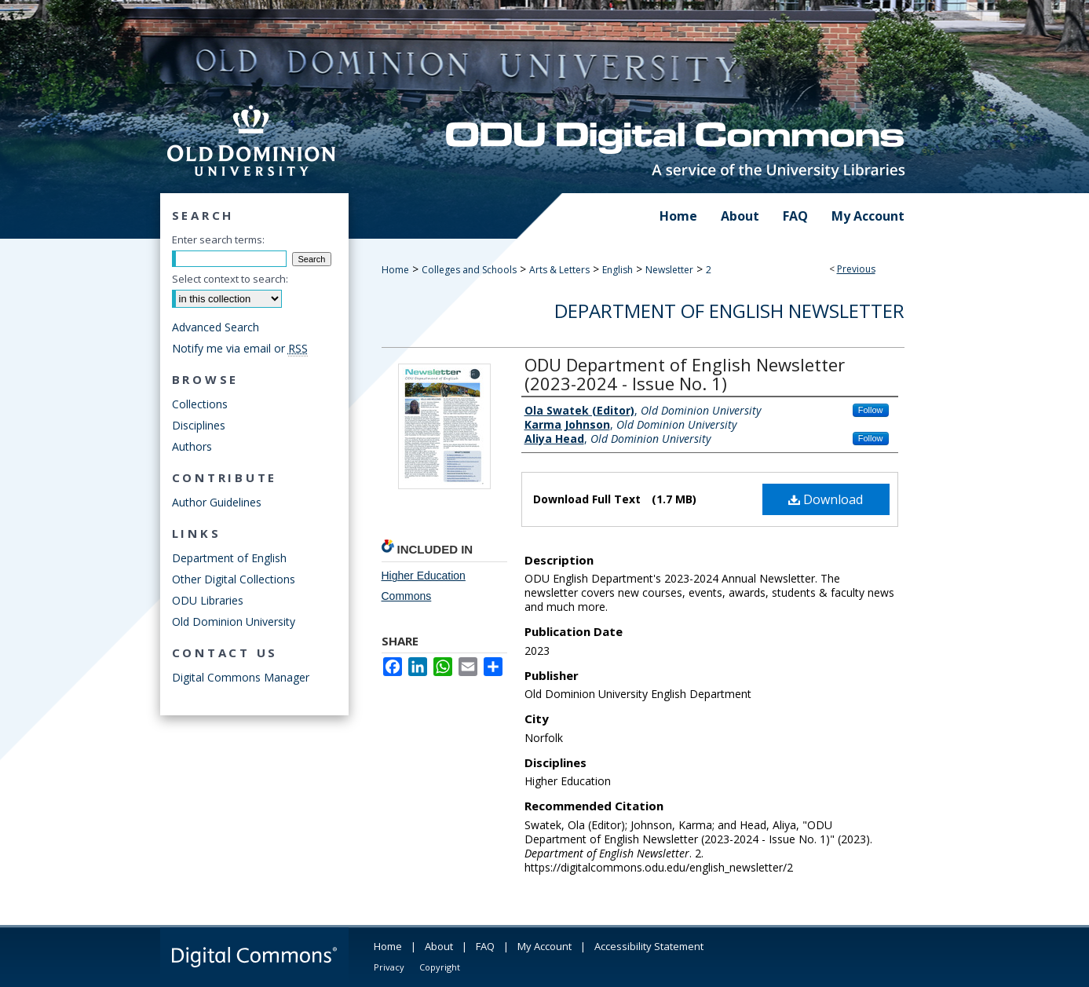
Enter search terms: (218, 239)
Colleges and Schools (469, 269)
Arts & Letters (559, 269)
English (617, 269)
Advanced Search (215, 327)
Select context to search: (230, 279)
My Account (544, 946)
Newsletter (669, 269)
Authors (192, 446)
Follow (870, 410)
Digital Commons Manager (240, 677)
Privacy (389, 967)
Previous (856, 269)
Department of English (229, 557)
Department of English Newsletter (729, 311)
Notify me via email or (240, 348)
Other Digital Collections (233, 579)
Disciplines (198, 425)
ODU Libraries (207, 600)
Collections (200, 404)
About (439, 946)
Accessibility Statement (648, 946)
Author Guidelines (216, 502)
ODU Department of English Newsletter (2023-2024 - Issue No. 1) (684, 374)
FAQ (485, 946)
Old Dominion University (233, 621)
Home (395, 269)
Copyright (439, 967)
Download (825, 499)
